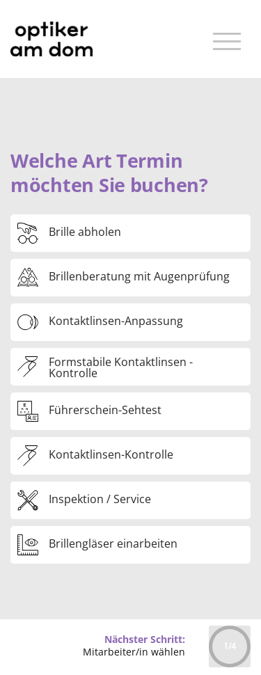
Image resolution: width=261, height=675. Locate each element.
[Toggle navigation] (227, 39)
